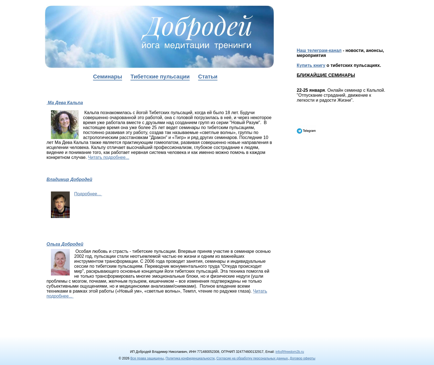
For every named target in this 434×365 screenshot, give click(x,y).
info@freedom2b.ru (289, 352)
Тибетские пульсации (160, 76)
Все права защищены (147, 358)
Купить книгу (311, 65)
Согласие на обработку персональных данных (252, 358)
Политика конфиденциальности (190, 358)
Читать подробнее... (108, 157)
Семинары (107, 76)
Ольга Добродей (64, 244)
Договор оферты (302, 358)
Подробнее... (88, 193)
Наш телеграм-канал (319, 50)
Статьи (208, 76)
